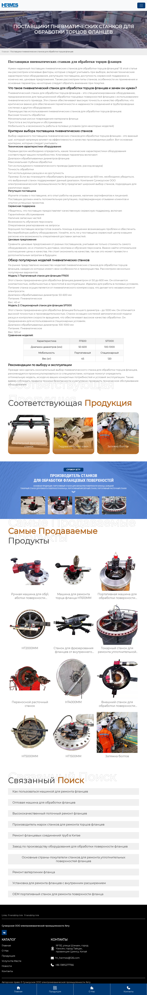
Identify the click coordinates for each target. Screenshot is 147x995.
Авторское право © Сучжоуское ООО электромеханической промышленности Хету (46, 982)
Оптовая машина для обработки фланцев (43, 802)
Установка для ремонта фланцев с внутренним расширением (59, 883)
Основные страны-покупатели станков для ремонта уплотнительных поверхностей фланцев (73, 859)
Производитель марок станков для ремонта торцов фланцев (58, 824)
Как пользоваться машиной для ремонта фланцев (50, 791)
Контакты (128, 989)
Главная (5, 52)
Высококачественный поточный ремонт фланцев (49, 813)
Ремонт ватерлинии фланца (33, 872)
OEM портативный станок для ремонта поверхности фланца (57, 894)
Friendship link (15, 915)
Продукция (55, 989)
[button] (133, 433)
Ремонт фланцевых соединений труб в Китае (46, 835)
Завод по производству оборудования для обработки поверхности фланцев (70, 846)
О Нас (92, 989)
